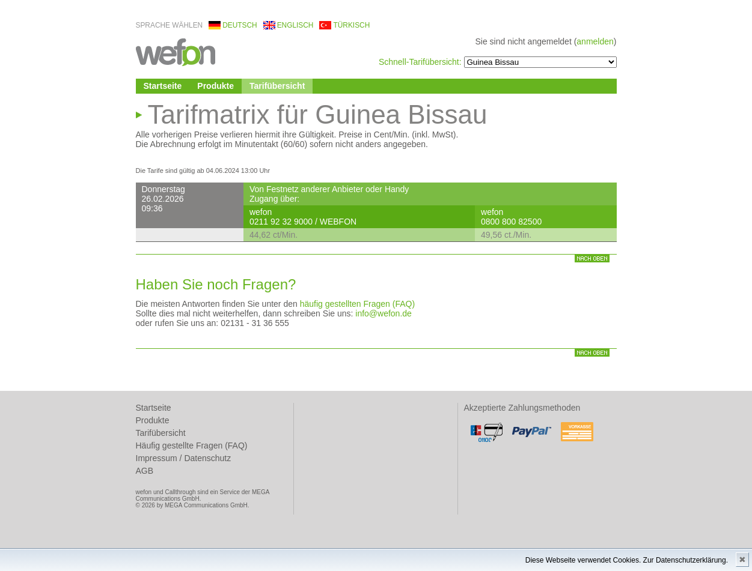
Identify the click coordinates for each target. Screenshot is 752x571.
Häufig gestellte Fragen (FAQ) (192, 445)
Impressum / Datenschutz (183, 458)
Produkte (215, 86)
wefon (175, 51)
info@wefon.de (383, 313)
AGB (145, 471)
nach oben (592, 258)
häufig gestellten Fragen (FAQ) (357, 304)
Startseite (163, 86)
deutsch (239, 25)
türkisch (351, 25)
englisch (295, 25)
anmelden (595, 41)
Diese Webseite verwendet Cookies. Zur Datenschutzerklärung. (626, 560)
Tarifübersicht (277, 86)
